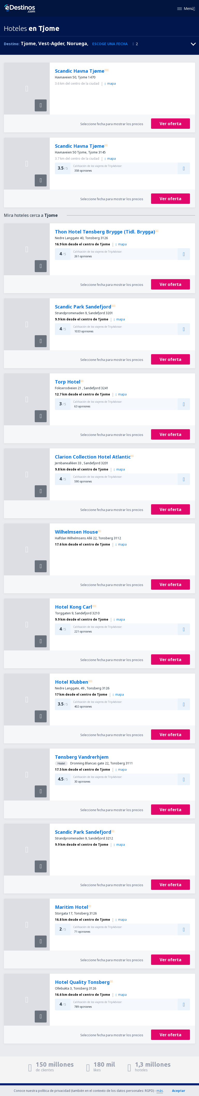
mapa (110, 83)
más (160, 1090)
